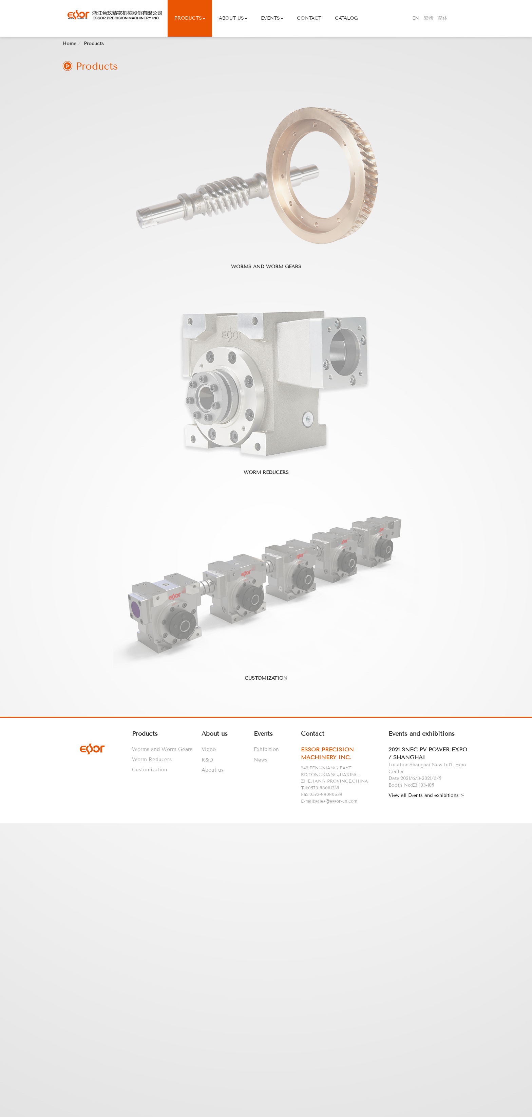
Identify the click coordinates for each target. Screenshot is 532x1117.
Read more (15, 971)
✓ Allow (9, 923)
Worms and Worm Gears (266, 350)
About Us (233, 18)
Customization (266, 761)
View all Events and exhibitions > (426, 878)
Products (189, 18)
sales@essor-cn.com (336, 884)
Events (272, 18)
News (260, 843)
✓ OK (188, 1113)
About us (213, 853)
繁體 (428, 18)
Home (69, 127)
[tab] (343, 836)
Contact (309, 18)
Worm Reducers (266, 555)
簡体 (443, 18)
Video (209, 832)
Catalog (346, 18)
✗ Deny (8, 930)
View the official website (60, 971)
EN (415, 18)
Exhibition (266, 832)
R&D (207, 843)
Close (6, 910)
